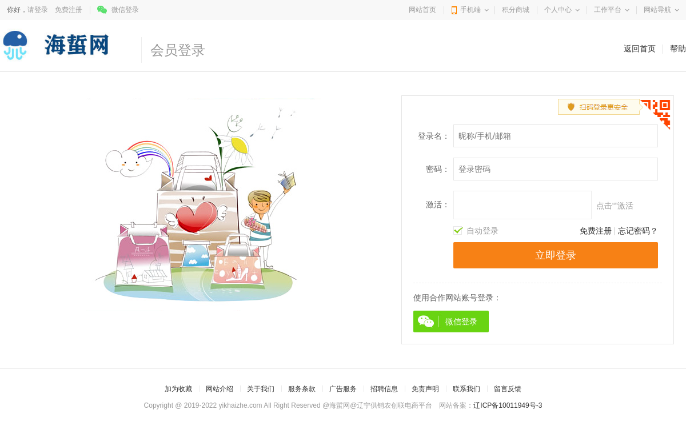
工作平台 (607, 10)
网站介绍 (219, 389)
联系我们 (466, 389)
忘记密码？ (638, 230)
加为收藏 (178, 389)
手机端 (470, 10)
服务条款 (302, 389)
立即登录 (555, 255)
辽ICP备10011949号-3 (507, 405)
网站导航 (657, 10)
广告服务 (343, 389)
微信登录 (125, 10)
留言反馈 (507, 389)
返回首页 (640, 48)
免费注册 (68, 10)
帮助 (678, 48)
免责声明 (425, 389)
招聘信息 (384, 389)
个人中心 (558, 10)
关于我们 (260, 389)
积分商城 (515, 10)
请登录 (37, 10)
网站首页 (422, 10)
